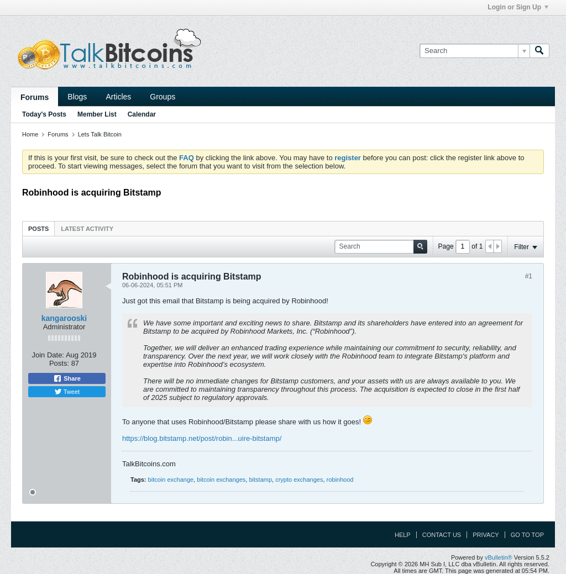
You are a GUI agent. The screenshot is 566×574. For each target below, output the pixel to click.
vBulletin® (498, 557)
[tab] (38, 228)
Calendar (142, 114)
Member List (97, 114)
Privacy (486, 534)
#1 (528, 276)
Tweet (67, 392)
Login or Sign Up (518, 7)
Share (67, 378)
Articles (118, 96)
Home (30, 134)
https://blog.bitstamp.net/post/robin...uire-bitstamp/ (201, 438)
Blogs (77, 96)
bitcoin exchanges (221, 479)
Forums (34, 97)
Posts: (59, 363)
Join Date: (48, 355)
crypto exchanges (299, 479)
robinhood (340, 479)
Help (403, 534)
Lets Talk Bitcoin (100, 134)
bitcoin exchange (171, 479)
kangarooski (64, 318)
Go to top (527, 534)
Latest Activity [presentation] (87, 228)
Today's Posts (44, 114)
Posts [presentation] (38, 228)
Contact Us (442, 534)
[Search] (475, 51)
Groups (162, 96)
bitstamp (260, 479)
